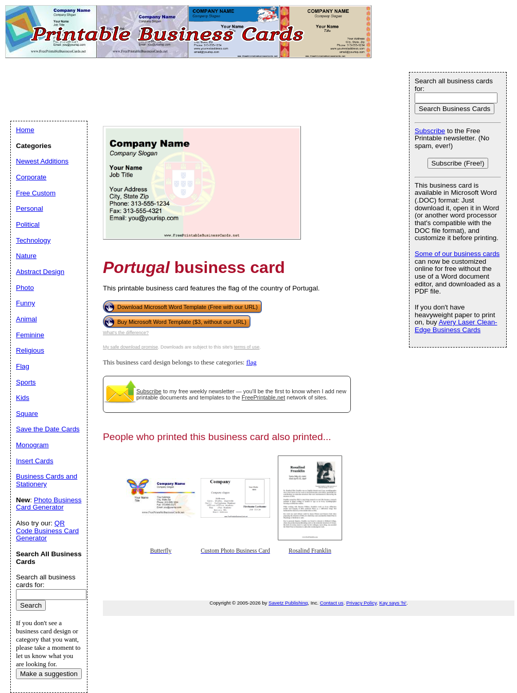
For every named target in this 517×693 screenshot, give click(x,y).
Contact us (332, 603)
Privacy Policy (361, 603)
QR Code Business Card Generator (47, 530)
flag (251, 362)
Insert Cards (35, 461)
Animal (26, 319)
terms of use (247, 347)
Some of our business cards (457, 254)
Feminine (30, 335)
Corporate (31, 177)
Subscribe (149, 391)
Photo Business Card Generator (48, 504)
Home (25, 130)
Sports (26, 382)
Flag (22, 366)
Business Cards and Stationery (46, 480)
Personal (29, 208)
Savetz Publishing (288, 603)
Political (28, 224)
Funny (25, 303)
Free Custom (36, 193)
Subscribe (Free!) (458, 163)
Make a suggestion (49, 674)
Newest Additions (42, 161)
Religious (30, 350)
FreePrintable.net (263, 397)
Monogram (32, 445)
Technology (33, 240)
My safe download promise (130, 347)
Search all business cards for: (454, 85)
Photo (25, 287)
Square (27, 413)
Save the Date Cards (48, 429)
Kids (22, 398)
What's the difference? (126, 332)
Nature (26, 256)
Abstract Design (40, 272)
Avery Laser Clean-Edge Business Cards (456, 326)
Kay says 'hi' (392, 603)
